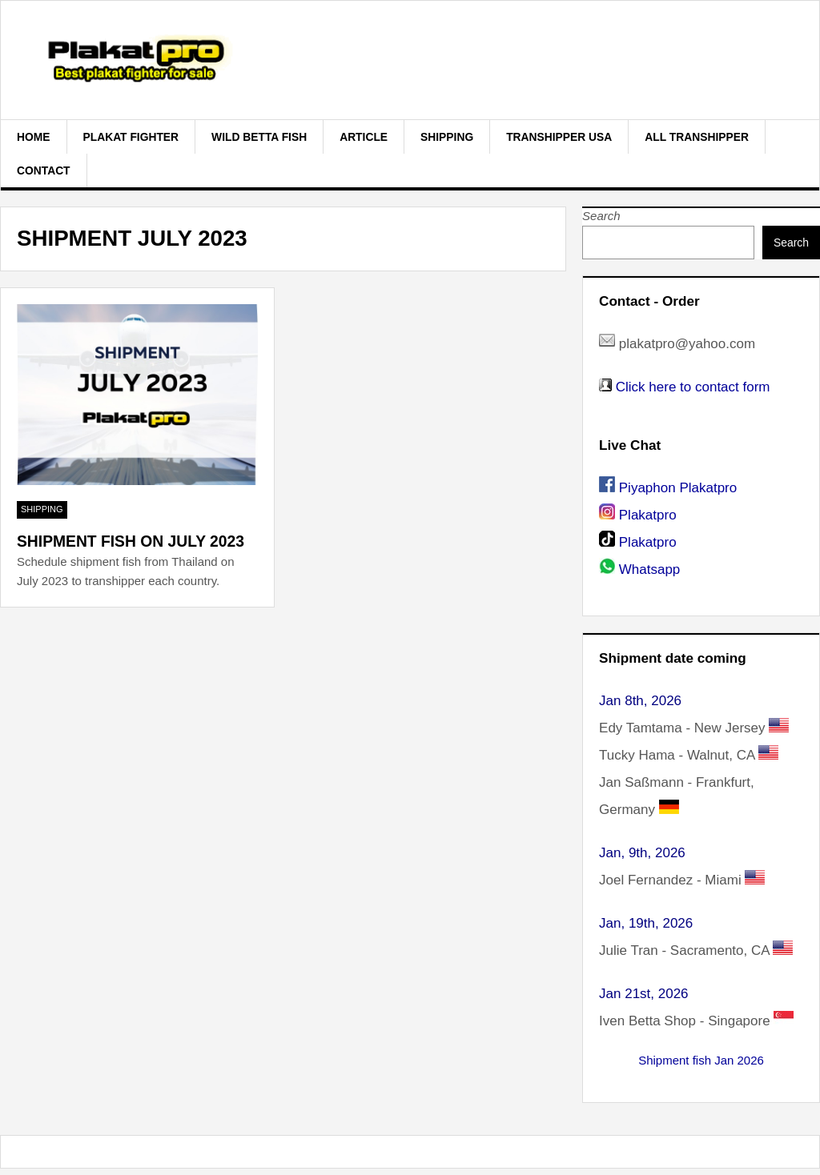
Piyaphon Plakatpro (678, 487)
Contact (43, 170)
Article (364, 136)
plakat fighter (131, 136)
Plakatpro (648, 515)
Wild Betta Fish (259, 136)
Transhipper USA (559, 136)
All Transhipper (697, 136)
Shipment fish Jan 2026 (701, 1060)
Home (33, 136)
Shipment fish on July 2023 (130, 541)
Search (601, 216)
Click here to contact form (693, 387)
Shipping (446, 136)
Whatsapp (650, 569)
